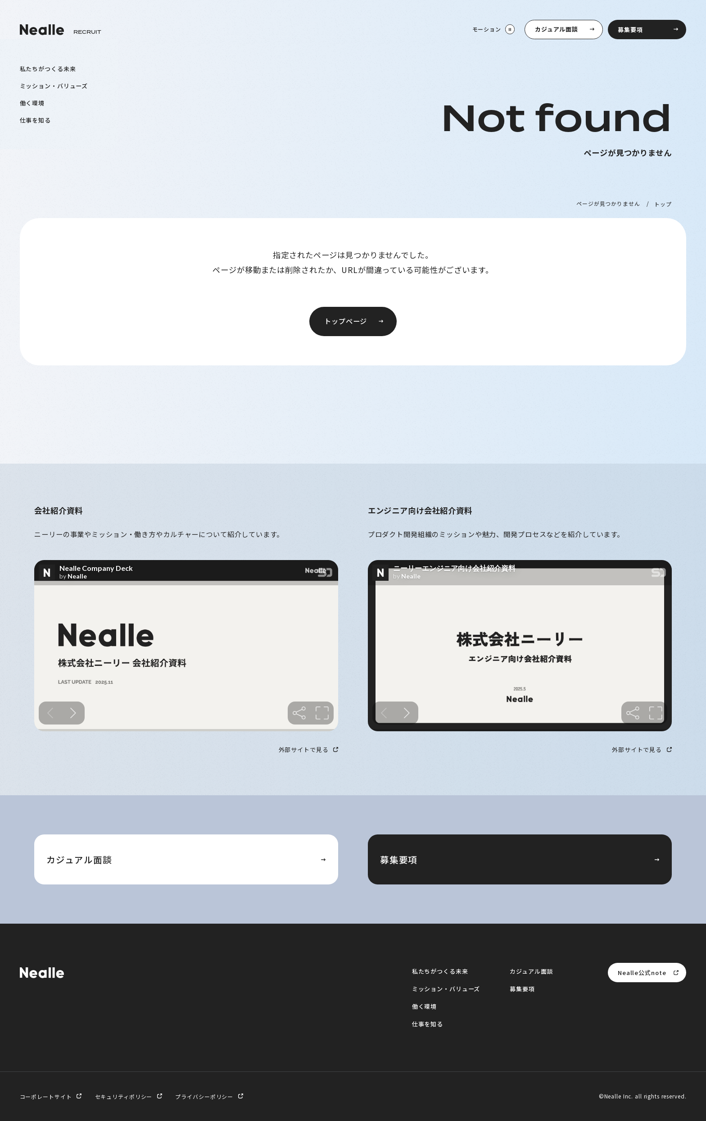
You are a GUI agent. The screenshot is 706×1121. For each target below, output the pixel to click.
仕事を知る (35, 119)
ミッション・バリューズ (54, 85)
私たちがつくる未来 (48, 68)
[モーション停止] (493, 29)
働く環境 (32, 102)
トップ (663, 203)
